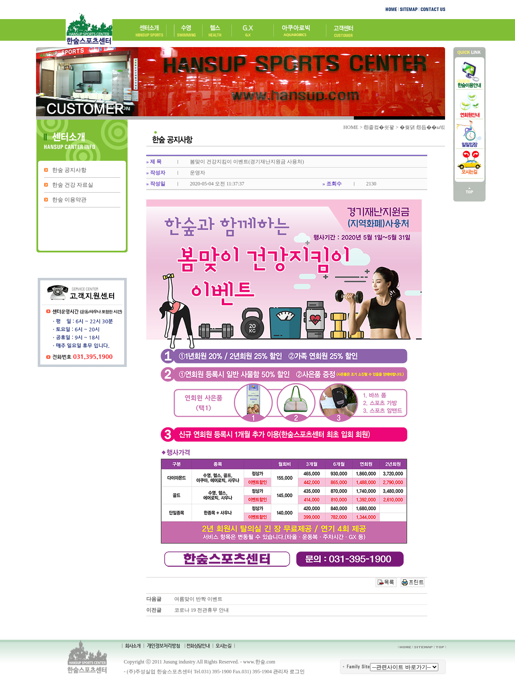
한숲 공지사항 (69, 170)
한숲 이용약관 (69, 199)
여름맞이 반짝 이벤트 (198, 599)
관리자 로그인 (289, 672)
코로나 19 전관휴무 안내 (201, 610)
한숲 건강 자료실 (73, 185)
